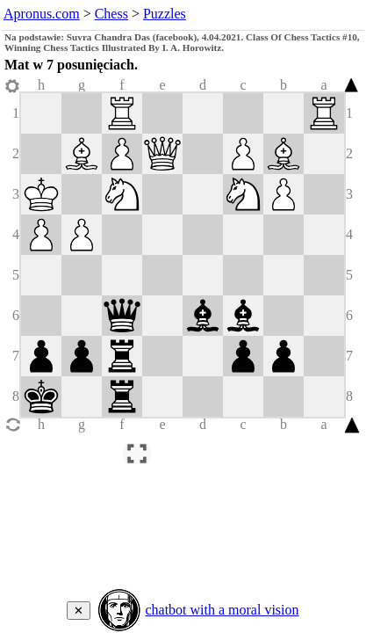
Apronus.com (42, 13)
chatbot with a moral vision (221, 609)
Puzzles (164, 13)
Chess (111, 13)
